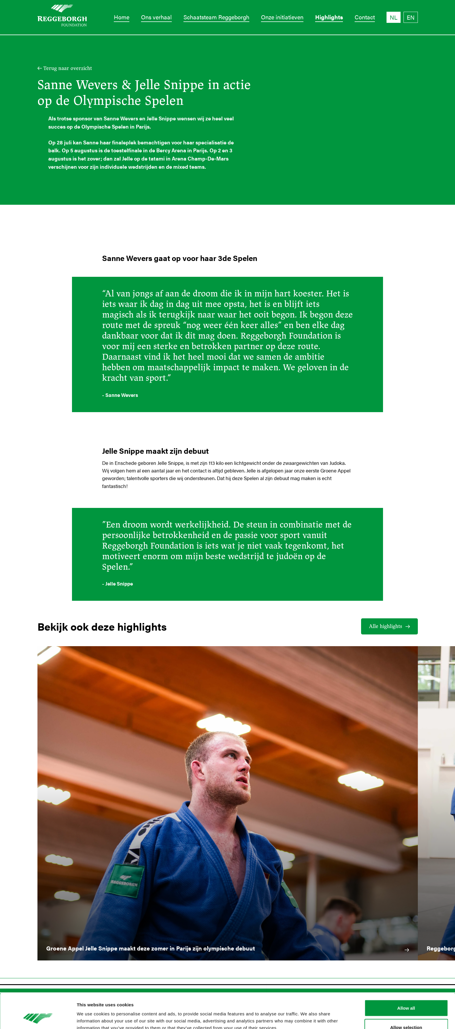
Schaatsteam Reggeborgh (216, 17)
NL (393, 17)
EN (411, 17)
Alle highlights (385, 626)
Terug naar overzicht (67, 68)
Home (121, 17)
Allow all (406, 974)
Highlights (329, 17)
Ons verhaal (156, 17)
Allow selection (406, 994)
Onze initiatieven (282, 17)
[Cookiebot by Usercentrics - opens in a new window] (37, 1017)
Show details (307, 1013)
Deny (406, 1013)
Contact (365, 17)
